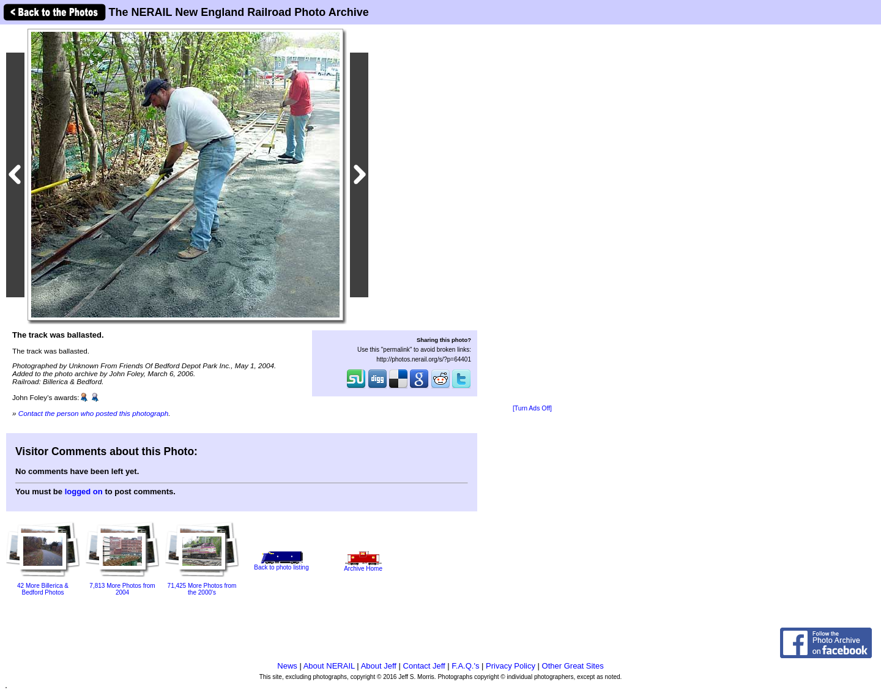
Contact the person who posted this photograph (93, 413)
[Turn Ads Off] (532, 408)
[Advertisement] (532, 215)
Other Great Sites (573, 665)
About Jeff (378, 665)
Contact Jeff (424, 665)
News (287, 665)
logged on (84, 491)
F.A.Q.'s (465, 665)
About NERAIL (329, 665)
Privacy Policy (510, 665)
